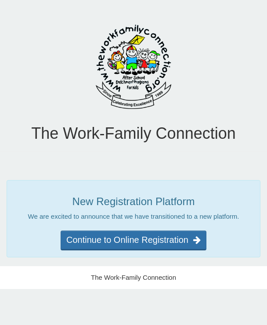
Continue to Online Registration (133, 240)
